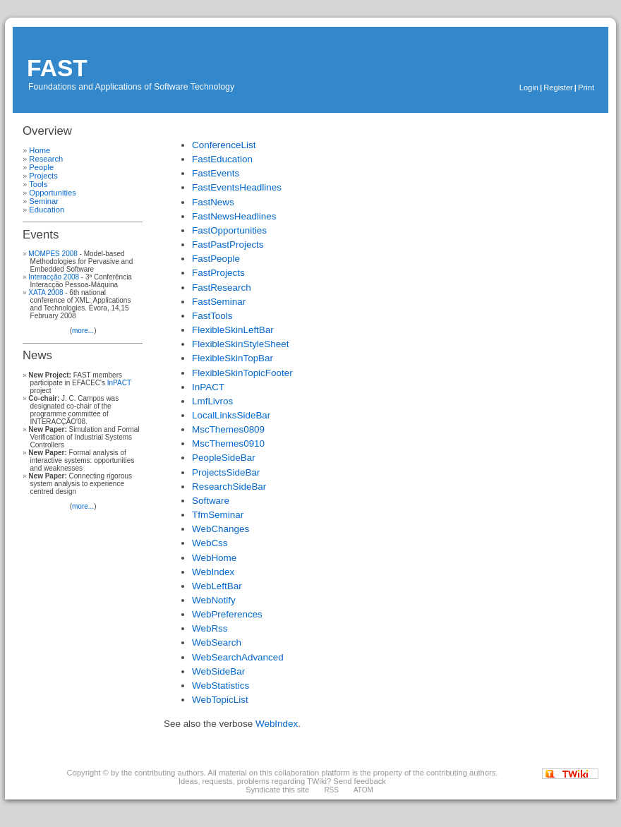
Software (210, 500)
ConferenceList (223, 145)
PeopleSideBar (223, 457)
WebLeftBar (217, 586)
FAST (57, 68)
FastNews (213, 202)
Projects (43, 175)
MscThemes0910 (228, 443)
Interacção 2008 (53, 277)
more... (83, 330)
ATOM (363, 790)
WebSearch (216, 642)
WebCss (210, 543)
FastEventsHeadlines (237, 187)
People (41, 167)
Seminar (44, 201)
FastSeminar (219, 301)
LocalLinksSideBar (231, 415)
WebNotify (214, 600)
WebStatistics (220, 685)
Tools (38, 184)
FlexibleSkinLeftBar (233, 330)
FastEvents (215, 173)
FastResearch (221, 287)
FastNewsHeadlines (234, 216)
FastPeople (216, 258)
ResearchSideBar (229, 486)
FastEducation (222, 159)
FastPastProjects (228, 244)
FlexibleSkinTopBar (232, 358)
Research (46, 159)
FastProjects (218, 272)
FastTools (212, 315)
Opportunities (52, 192)
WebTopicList (220, 699)
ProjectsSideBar (226, 472)
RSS (331, 790)
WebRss (210, 628)
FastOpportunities (229, 230)
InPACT (119, 383)
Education (46, 209)
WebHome (214, 558)
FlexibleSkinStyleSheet (240, 344)
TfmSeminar (217, 514)
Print (586, 87)
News (37, 355)
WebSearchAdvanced (238, 657)
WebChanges (220, 529)
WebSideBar (218, 671)
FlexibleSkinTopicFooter (242, 373)
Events (41, 234)
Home (39, 150)
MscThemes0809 (228, 429)
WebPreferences (227, 614)
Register (558, 87)
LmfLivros (212, 401)
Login (528, 87)
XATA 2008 (45, 292)
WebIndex (213, 572)
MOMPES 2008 (52, 254)
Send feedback (359, 781)
